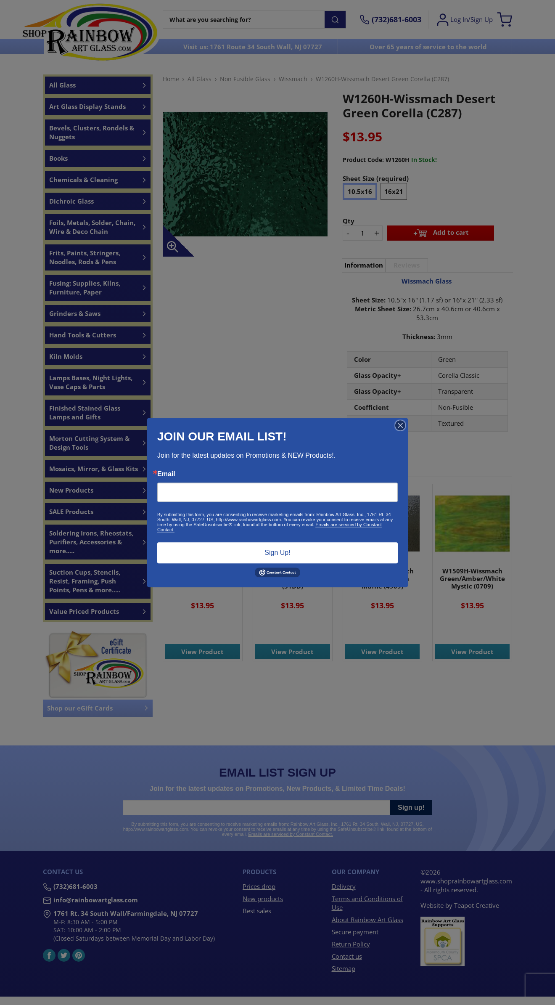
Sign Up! (277, 552)
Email (166, 474)
